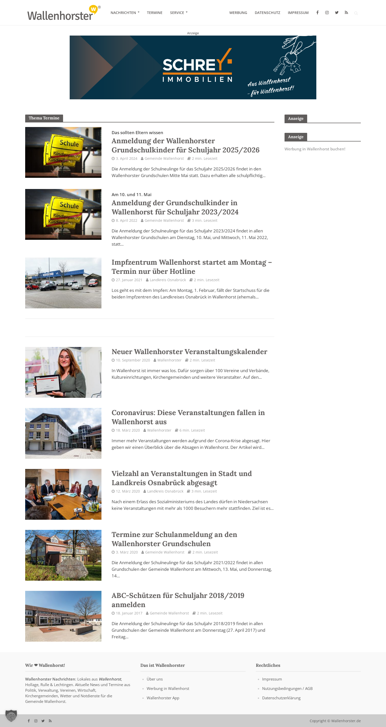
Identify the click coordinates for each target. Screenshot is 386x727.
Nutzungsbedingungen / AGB (287, 688)
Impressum (298, 12)
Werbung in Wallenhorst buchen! (315, 148)
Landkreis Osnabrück (168, 279)
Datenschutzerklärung (281, 697)
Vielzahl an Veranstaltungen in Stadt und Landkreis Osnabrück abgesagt (182, 478)
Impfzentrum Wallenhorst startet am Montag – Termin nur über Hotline (192, 267)
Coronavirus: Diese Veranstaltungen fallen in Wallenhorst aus (188, 417)
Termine (154, 12)
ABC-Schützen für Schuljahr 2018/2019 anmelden (178, 600)
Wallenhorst (110, 679)
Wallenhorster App (163, 697)
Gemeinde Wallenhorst (164, 158)
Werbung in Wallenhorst (168, 688)
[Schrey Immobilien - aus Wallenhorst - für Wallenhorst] (193, 67)
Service (177, 12)
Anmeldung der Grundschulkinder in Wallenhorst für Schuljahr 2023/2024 (175, 204)
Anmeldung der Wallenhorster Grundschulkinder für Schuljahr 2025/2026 (186, 142)
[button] (11, 716)
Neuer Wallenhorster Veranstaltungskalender (189, 351)
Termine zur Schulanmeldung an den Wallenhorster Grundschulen (174, 539)
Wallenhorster (169, 360)
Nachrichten (123, 12)
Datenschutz (267, 12)
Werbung (238, 12)
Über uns (155, 679)
